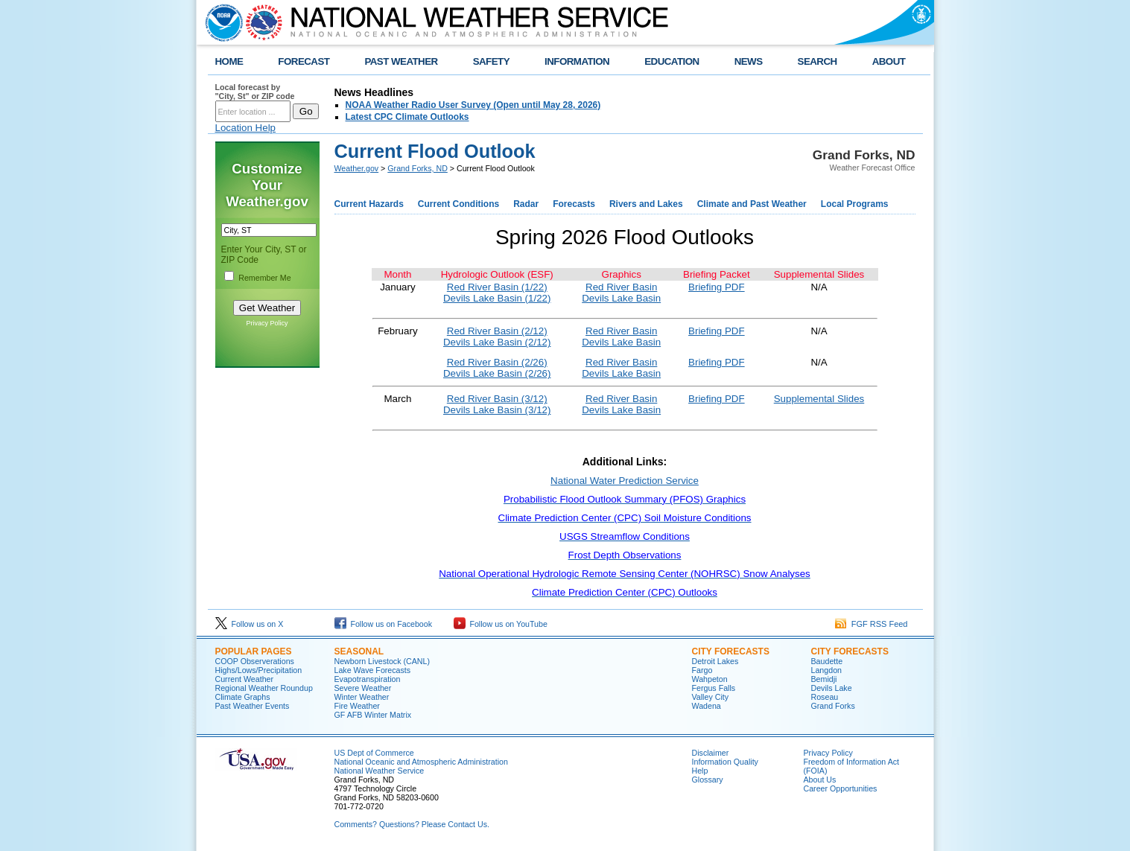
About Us (820, 779)
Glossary (707, 779)
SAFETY (491, 61)
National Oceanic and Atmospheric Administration (421, 761)
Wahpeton (710, 679)
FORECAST (303, 61)
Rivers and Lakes (646, 204)
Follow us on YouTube (500, 623)
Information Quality (725, 761)
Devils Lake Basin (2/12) (496, 342)
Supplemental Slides (819, 398)
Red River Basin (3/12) (497, 398)
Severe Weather (363, 687)
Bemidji (824, 679)
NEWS (748, 61)
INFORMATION (577, 61)
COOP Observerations (254, 661)
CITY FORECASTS (730, 651)
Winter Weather (362, 696)
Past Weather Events (252, 705)
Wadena (706, 705)
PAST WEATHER (400, 61)
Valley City (710, 696)
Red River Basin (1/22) (497, 287)
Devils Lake (831, 687)
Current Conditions (458, 204)
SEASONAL (359, 651)
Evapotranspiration (367, 679)
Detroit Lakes (715, 661)
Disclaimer (710, 752)
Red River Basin (621, 287)
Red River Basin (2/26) (497, 362)
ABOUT (889, 61)
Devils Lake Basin (621, 298)
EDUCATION (671, 61)
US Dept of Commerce (374, 752)
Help (700, 770)
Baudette (827, 661)
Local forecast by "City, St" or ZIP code (255, 92)
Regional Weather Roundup (264, 687)
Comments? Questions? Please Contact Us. (411, 824)
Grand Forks (833, 705)
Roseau (825, 696)
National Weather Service (379, 770)
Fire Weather (357, 705)
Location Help (245, 127)
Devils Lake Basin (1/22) (496, 298)
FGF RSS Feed (871, 623)
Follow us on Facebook (383, 623)
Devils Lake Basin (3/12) (496, 409)
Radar (526, 204)
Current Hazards (369, 204)
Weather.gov (356, 168)
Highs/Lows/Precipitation (258, 670)
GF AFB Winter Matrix (373, 714)
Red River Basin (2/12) (497, 331)
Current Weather (244, 679)
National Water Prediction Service (624, 480)
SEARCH (817, 61)
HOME (229, 61)
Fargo (702, 670)
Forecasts (574, 204)
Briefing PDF (716, 287)
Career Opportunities (840, 788)
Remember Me (264, 277)
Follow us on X (249, 623)
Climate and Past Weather (752, 204)
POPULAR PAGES (253, 651)
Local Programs (855, 204)
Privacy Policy (267, 323)
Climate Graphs (242, 696)
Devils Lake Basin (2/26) (496, 373)
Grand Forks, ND (417, 168)
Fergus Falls (714, 687)
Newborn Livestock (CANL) (382, 661)
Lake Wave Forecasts (372, 670)
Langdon (826, 670)
